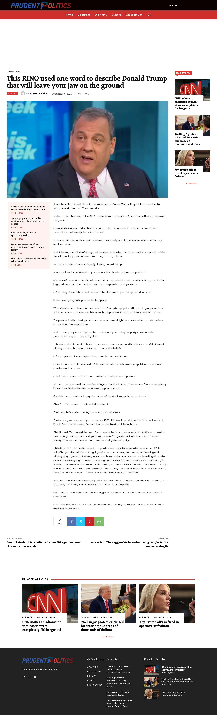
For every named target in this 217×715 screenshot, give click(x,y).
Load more (192, 183)
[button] (149, 14)
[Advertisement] (108, 42)
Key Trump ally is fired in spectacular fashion (23, 234)
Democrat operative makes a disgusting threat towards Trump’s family (28, 247)
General (19, 71)
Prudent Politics (38, 93)
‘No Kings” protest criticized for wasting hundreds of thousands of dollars (28, 221)
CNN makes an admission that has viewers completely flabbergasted (186, 103)
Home (10, 71)
